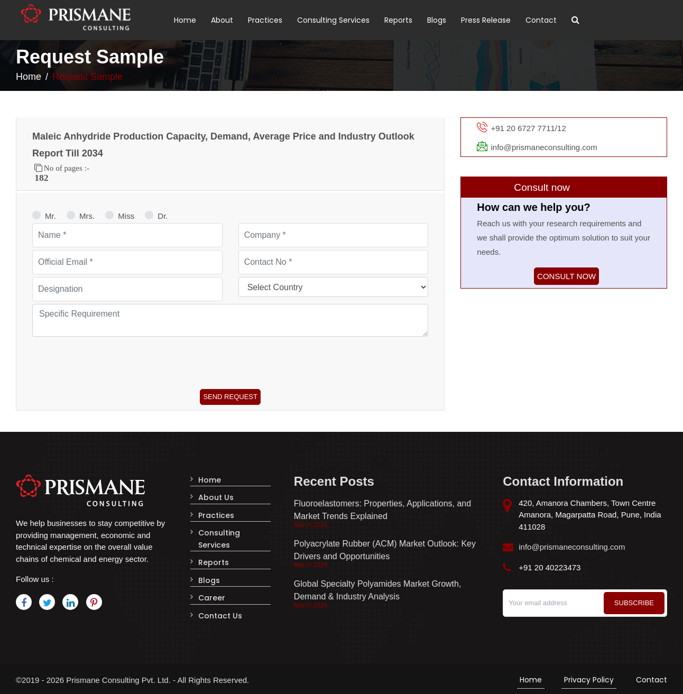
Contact (541, 20)
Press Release (486, 20)
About (222, 20)
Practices (265, 20)
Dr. (163, 215)
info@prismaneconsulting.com (572, 546)
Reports (398, 20)
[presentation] (112, 360)
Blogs (436, 20)
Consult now (566, 276)
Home (185, 20)
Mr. (50, 215)
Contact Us (220, 612)
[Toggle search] (575, 20)
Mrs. (87, 215)
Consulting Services (333, 20)
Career (211, 594)
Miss (126, 215)
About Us (216, 497)
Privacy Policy (589, 677)
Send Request (230, 397)
